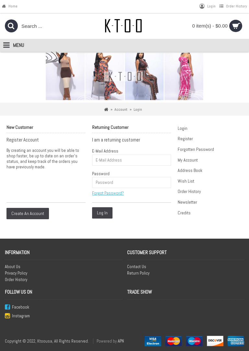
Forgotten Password (196, 149)
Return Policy (138, 273)
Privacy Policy (16, 273)
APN (121, 341)
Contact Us (136, 266)
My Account (188, 160)
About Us (12, 266)
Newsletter (187, 202)
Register (185, 139)
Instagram (17, 316)
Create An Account (27, 213)
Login (182, 128)
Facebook (17, 307)
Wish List (186, 181)
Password (101, 173)
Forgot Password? (108, 193)
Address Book (190, 170)
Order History (189, 191)
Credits (184, 213)
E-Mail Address (105, 151)
